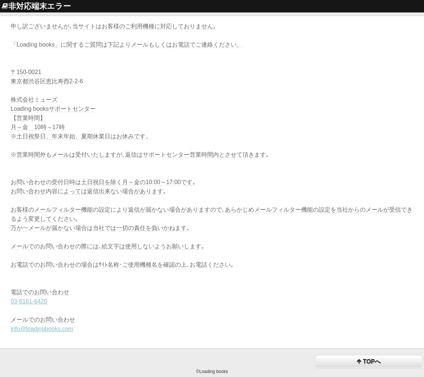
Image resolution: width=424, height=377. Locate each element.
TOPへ (369, 362)
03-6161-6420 (29, 301)
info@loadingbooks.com (42, 329)
